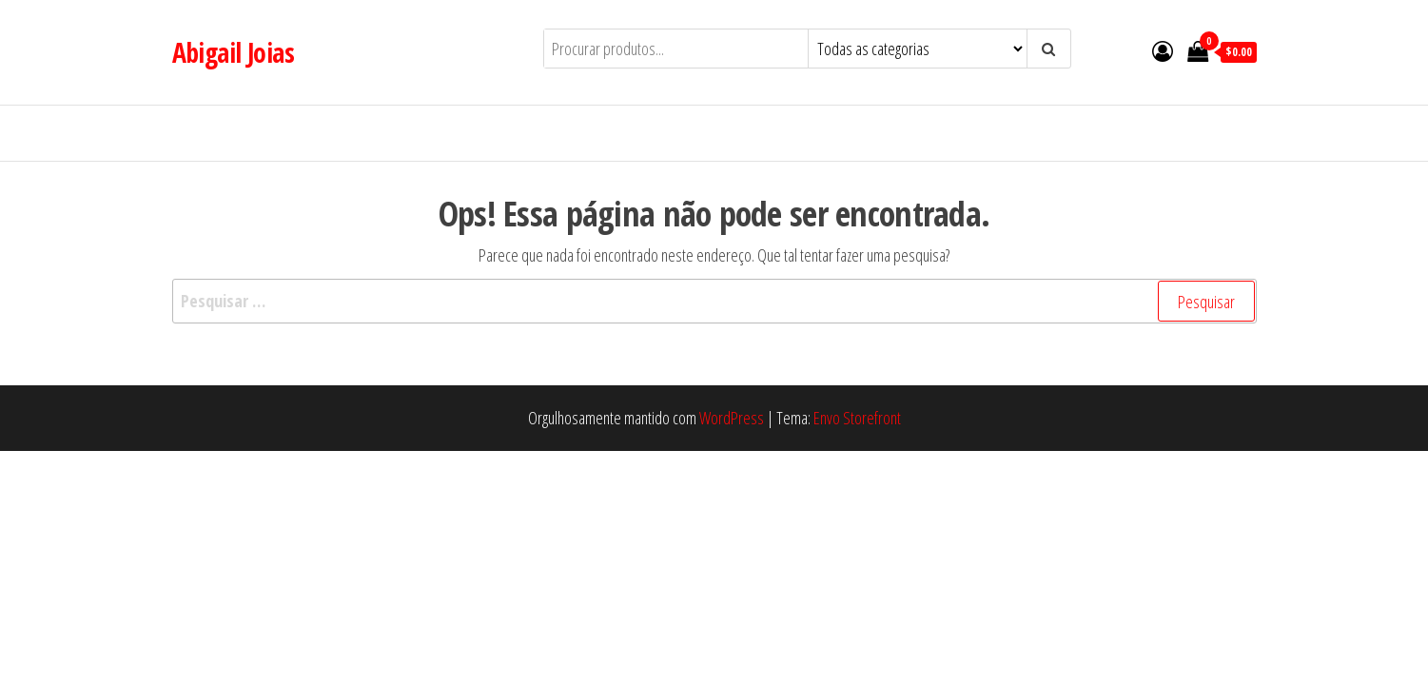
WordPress (731, 417)
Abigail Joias (233, 52)
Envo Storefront (857, 417)
